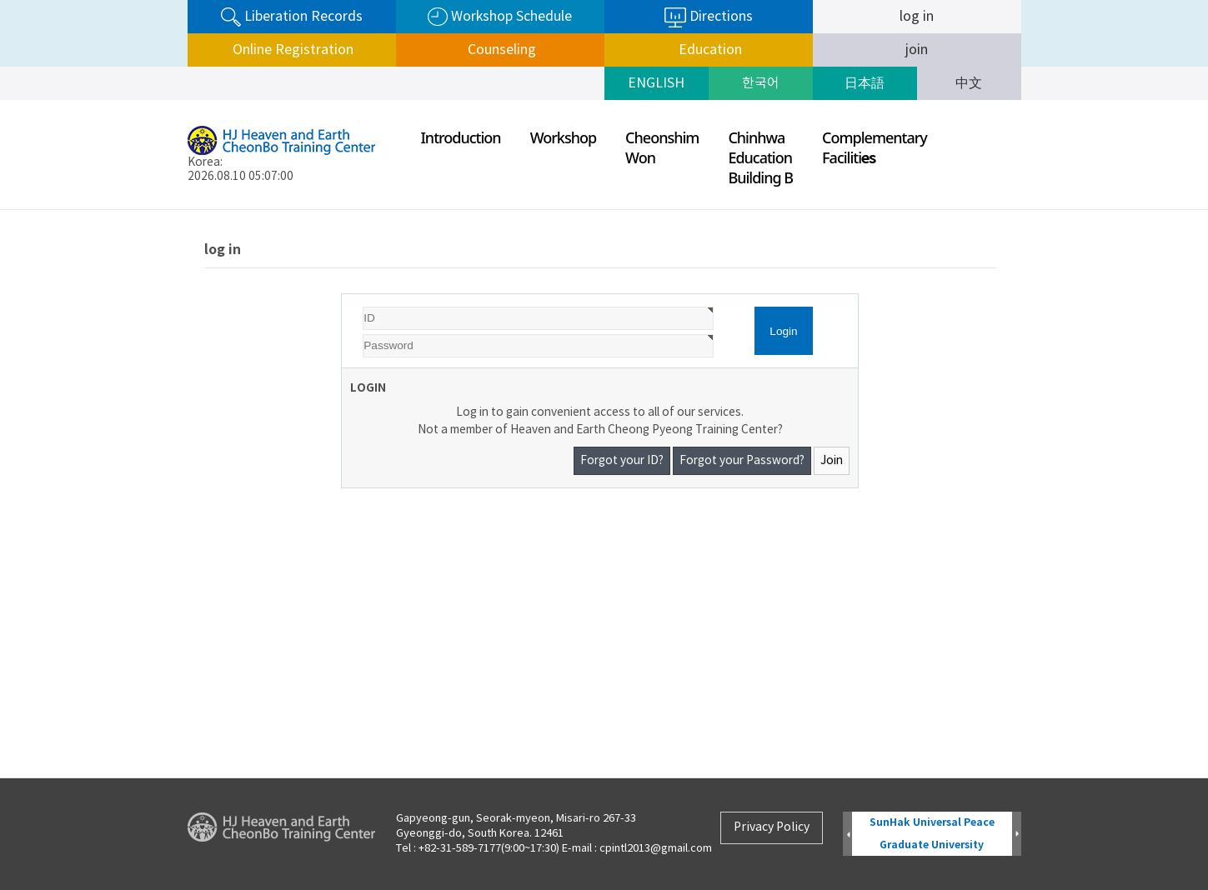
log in (917, 16)
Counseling (500, 50)
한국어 (760, 83)
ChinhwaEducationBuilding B (760, 158)
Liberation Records (292, 17)
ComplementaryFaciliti (874, 148)
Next (1016, 835)
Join (831, 461)
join (916, 50)
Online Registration (291, 50)
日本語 (865, 83)
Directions (708, 18)
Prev (847, 835)
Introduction (461, 138)
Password (342, 294)
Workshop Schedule (500, 17)
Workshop (563, 138)
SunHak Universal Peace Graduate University (932, 834)
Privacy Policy (772, 827)
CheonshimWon (662, 148)
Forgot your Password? (741, 461)
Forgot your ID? (622, 461)
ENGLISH (656, 83)
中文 (968, 83)
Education (708, 50)
